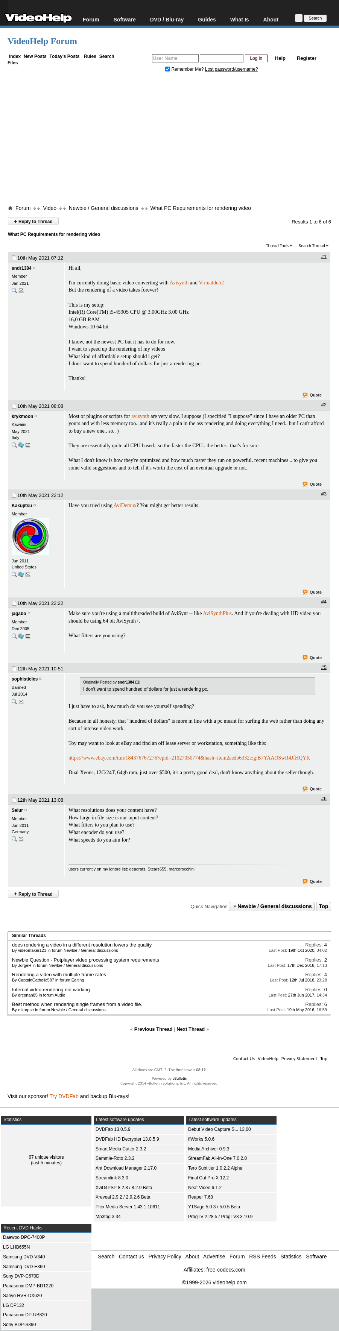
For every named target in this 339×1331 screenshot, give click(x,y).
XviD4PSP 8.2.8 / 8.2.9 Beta (124, 1187)
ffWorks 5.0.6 (201, 1139)
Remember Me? (185, 69)
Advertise (214, 1257)
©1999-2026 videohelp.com (214, 1282)
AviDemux (125, 505)
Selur (17, 810)
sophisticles (25, 679)
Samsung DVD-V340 (24, 1257)
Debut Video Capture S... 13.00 (219, 1129)
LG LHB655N (16, 1247)
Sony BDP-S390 (19, 1324)
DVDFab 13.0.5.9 (113, 1129)
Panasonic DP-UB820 (25, 1314)
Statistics (291, 1257)
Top (323, 906)
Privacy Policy (165, 1257)
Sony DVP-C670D (21, 1276)
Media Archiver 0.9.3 (208, 1149)
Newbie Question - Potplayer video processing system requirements (85, 960)
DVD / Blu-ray (167, 19)
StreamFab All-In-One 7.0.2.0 (217, 1158)
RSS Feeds (262, 1257)
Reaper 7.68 (200, 1197)
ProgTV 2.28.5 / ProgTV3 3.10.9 (220, 1216)
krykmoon (22, 416)
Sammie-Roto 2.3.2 (115, 1158)
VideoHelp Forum (42, 41)
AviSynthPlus (217, 613)
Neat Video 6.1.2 (205, 1187)
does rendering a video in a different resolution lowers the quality (82, 945)
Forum (91, 19)
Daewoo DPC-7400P (24, 1237)
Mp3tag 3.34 (108, 1216)
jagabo (19, 613)
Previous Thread (153, 1029)
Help (280, 58)
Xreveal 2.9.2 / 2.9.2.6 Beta (123, 1197)
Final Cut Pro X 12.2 (208, 1178)
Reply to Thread (33, 221)
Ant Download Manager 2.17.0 (126, 1168)
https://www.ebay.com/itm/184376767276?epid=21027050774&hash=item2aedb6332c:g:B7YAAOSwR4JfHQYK (189, 758)
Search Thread (312, 245)
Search (106, 56)
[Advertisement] (173, 140)
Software (125, 19)
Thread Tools (277, 245)
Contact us (131, 1257)
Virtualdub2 (211, 283)
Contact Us (244, 1058)
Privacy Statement (299, 1058)
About (270, 19)
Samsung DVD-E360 (24, 1266)
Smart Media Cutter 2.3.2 (121, 1149)
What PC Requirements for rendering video (200, 208)
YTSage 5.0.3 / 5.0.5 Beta (214, 1206)
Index (15, 56)
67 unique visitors (46, 1157)
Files (13, 62)
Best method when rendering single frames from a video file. (77, 1004)
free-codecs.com (225, 1270)
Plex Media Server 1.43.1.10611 (128, 1206)
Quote (312, 395)
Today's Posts (64, 56)
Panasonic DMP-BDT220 (28, 1285)
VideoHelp (268, 1058)
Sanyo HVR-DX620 (22, 1295)
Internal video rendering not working (51, 989)
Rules (90, 56)
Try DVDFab (64, 1096)
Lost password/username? (231, 69)
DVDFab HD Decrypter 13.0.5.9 (127, 1139)
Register (306, 58)
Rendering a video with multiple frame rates (59, 974)
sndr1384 (22, 268)
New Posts (35, 56)
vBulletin (179, 1078)
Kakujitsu (22, 505)
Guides (207, 19)
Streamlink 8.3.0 (112, 1178)
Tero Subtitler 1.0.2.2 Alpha (215, 1168)
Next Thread (190, 1029)
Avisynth (179, 283)
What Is (239, 19)
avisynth (140, 416)
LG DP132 (13, 1305)
